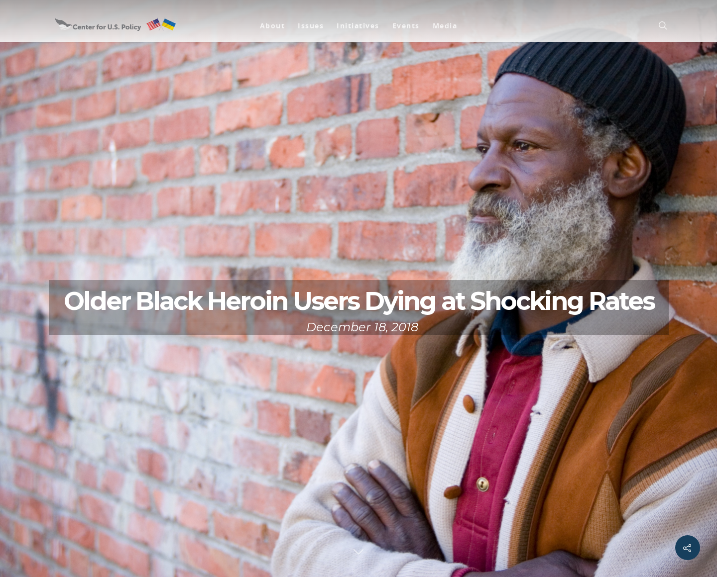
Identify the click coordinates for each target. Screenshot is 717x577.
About (272, 25)
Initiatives (358, 25)
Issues (311, 25)
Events (406, 25)
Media (445, 25)
